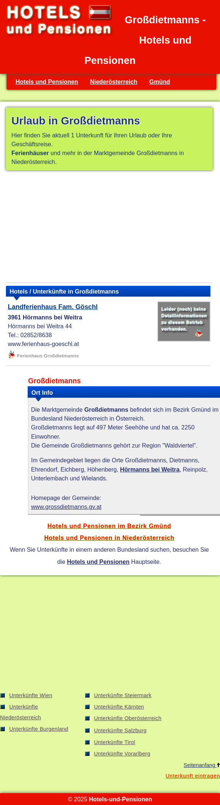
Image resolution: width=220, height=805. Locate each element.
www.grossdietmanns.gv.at (66, 506)
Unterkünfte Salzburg (120, 730)
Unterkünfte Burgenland (38, 729)
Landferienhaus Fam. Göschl (53, 307)
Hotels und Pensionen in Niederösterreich (109, 537)
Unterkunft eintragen (192, 776)
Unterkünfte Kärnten (119, 707)
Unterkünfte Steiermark (122, 695)
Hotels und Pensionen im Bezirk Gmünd (109, 526)
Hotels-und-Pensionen (120, 799)
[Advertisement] (109, 228)
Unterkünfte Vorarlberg (122, 754)
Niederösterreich (113, 81)
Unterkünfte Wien (30, 695)
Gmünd (159, 81)
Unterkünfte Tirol (114, 742)
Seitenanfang (202, 765)
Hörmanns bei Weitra (149, 469)
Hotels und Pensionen (46, 81)
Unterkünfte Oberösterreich (127, 718)
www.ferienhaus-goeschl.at (43, 343)
